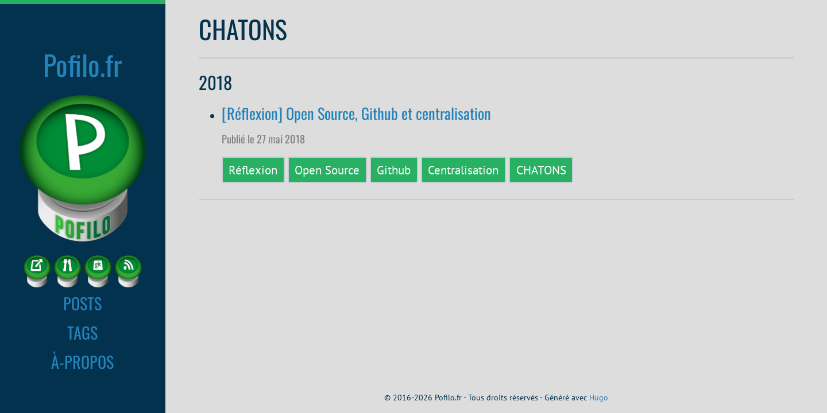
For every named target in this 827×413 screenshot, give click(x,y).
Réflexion (253, 170)
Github (394, 170)
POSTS (82, 303)
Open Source (327, 170)
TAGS (82, 332)
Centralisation (463, 170)
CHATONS (541, 170)
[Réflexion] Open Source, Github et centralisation (356, 113)
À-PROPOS (82, 361)
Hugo (598, 397)
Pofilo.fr (82, 64)
